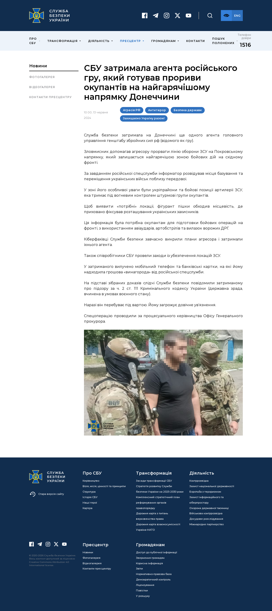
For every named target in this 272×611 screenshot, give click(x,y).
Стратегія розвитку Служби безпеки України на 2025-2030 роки (159, 488)
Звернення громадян (150, 557)
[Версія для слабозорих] (226, 15)
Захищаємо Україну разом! (144, 118)
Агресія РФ (131, 109)
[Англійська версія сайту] (237, 15)
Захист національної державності (211, 485)
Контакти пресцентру (50, 96)
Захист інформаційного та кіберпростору (206, 499)
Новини (38, 65)
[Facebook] (144, 15)
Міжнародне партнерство (206, 523)
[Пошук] (210, 15)
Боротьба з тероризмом (205, 491)
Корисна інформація (149, 562)
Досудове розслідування (206, 518)
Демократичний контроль (153, 579)
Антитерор (157, 109)
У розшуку (143, 595)
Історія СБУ (90, 496)
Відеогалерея (42, 86)
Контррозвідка (199, 480)
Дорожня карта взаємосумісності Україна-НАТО (158, 526)
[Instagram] (166, 15)
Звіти (139, 568)
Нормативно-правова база (154, 573)
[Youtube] (188, 15)
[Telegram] (155, 15)
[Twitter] (177, 15)
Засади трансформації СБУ (154, 480)
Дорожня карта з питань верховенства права (152, 515)
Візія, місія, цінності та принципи (104, 485)
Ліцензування (145, 584)
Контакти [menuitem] (195, 40)
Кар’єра (87, 507)
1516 (245, 44)
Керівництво (91, 480)
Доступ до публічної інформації (156, 551)
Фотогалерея (42, 76)
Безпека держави (188, 109)
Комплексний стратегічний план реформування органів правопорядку (158, 502)
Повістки (142, 589)
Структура (89, 491)
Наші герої (90, 502)
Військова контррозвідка (205, 512)
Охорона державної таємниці (209, 507)
